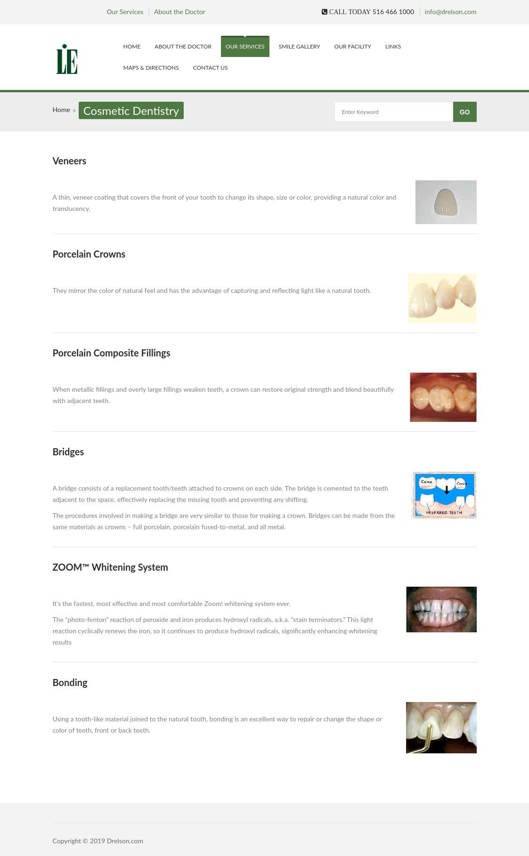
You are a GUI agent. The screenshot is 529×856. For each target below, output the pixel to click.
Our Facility (353, 46)
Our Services (125, 12)
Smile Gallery (299, 46)
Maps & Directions (151, 67)
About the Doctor (179, 12)
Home (132, 46)
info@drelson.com (451, 12)
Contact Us (210, 67)
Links (393, 46)
